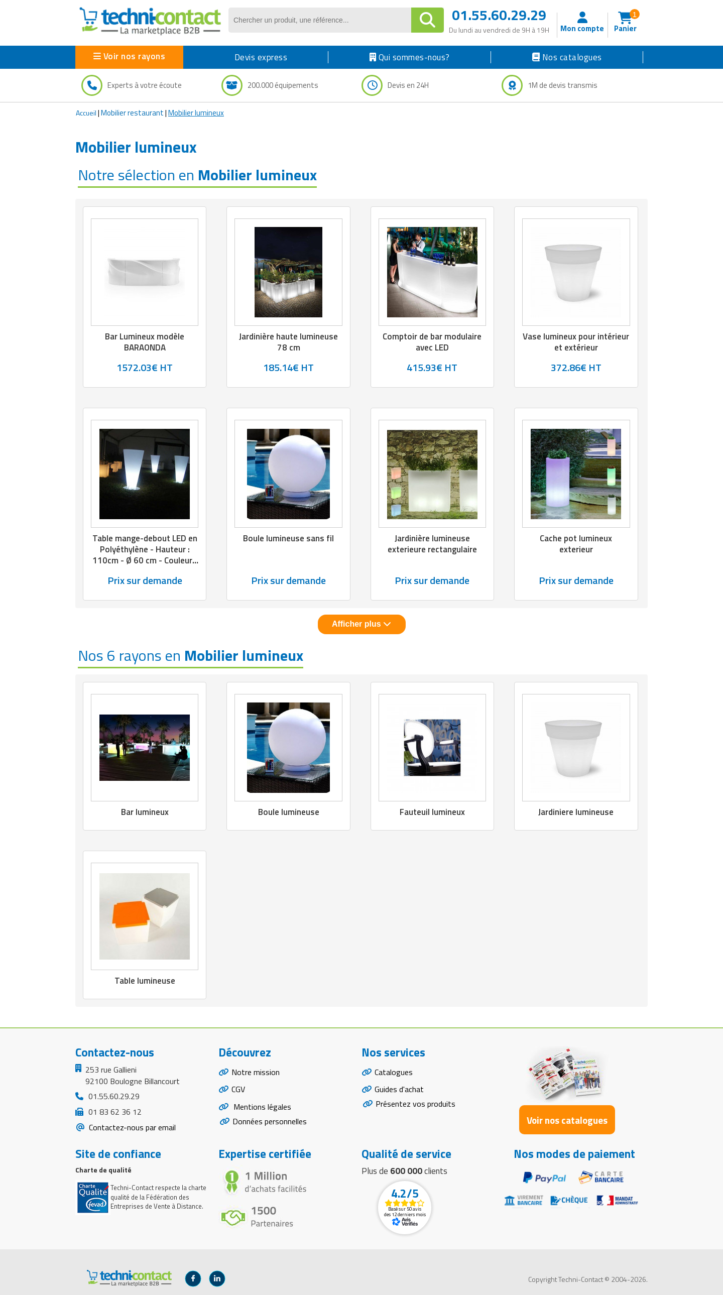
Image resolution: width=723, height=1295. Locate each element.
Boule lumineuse (288, 811)
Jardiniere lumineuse (576, 811)
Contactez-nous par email (131, 1127)
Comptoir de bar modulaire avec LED (432, 342)
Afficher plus (361, 624)
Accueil (86, 112)
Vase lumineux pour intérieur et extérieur (576, 342)
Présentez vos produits (415, 1104)
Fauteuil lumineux (432, 811)
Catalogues (394, 1072)
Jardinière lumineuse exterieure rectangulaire (432, 544)
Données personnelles (269, 1121)
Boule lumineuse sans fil (288, 538)
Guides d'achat (399, 1090)
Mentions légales (261, 1107)
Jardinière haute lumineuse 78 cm (288, 342)
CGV (238, 1090)
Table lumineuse (144, 980)
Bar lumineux (145, 811)
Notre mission (255, 1072)
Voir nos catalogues (567, 1119)
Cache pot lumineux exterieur (576, 544)
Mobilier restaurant (132, 113)
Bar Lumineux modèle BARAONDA (144, 342)
